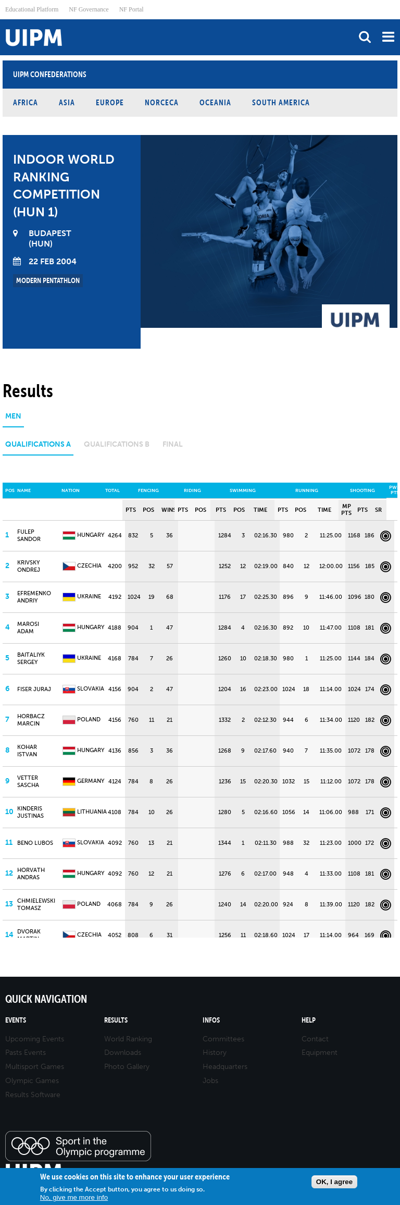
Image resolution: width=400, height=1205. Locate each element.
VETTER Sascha (28, 781)
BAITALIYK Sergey (31, 658)
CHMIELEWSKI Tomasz (36, 904)
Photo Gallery (126, 1066)
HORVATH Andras (31, 873)
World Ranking (128, 1039)
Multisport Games (34, 1066)
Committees (223, 1039)
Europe (110, 102)
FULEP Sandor (29, 535)
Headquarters (225, 1066)
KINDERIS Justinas (30, 812)
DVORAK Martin (29, 935)
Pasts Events (25, 1052)
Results (116, 1020)
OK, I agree (334, 1182)
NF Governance (88, 9)
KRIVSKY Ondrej (28, 566)
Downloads (122, 1052)
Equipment (320, 1052)
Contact (315, 1039)
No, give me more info (74, 1197)
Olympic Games (32, 1080)
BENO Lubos (35, 843)
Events (15, 1020)
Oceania (215, 102)
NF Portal (131, 9)
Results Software (32, 1094)
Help (309, 1020)
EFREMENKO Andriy (34, 597)
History (215, 1052)
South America (281, 102)
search (365, 37)
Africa (25, 102)
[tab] (13, 419)
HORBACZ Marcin (31, 720)
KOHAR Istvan (27, 750)
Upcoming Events (34, 1039)
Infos (211, 1020)
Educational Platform (31, 9)
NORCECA (162, 102)
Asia (67, 102)
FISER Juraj (34, 689)
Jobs (210, 1080)
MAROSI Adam (28, 627)
